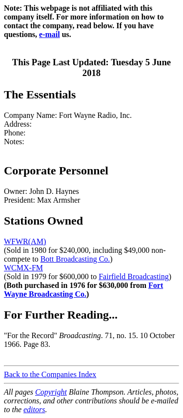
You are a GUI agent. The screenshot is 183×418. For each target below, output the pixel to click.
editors (34, 409)
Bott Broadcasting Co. (75, 259)
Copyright (51, 392)
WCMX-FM (23, 268)
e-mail (49, 34)
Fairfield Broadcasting (134, 276)
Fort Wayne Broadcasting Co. (83, 289)
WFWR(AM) (25, 241)
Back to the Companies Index (50, 374)
